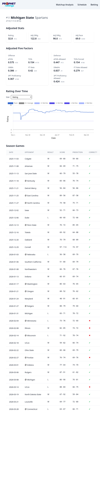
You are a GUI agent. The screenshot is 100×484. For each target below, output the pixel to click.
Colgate (28, 159)
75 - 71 (75, 203)
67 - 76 (75, 269)
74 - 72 (75, 328)
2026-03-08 (14, 379)
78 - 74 (75, 335)
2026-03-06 (14, 372)
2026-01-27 (14, 306)
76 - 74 (75, 180)
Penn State (31, 225)
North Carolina (33, 203)
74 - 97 (75, 247)
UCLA (27, 343)
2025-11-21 (14, 188)
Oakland (28, 240)
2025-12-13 (14, 225)
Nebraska (31, 254)
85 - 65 (75, 225)
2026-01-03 (14, 254)
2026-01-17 (14, 284)
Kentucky (31, 181)
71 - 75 (75, 166)
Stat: (8, 97)
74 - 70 (75, 365)
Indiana (28, 276)
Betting (94, 4)
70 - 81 (75, 379)
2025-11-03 (14, 159)
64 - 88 (75, 232)
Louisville (29, 402)
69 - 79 (75, 261)
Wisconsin (31, 335)
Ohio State (29, 350)
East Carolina (32, 195)
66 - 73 (75, 210)
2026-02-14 (14, 335)
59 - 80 (75, 158)
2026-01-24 (14, 298)
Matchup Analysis (64, 4)
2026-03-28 (14, 409)
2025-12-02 (14, 210)
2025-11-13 (14, 173)
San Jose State (31, 173)
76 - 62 (75, 291)
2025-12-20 (14, 240)
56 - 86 (75, 188)
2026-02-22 (14, 350)
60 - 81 (75, 298)
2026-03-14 (14, 387)
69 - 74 (75, 276)
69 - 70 (75, 254)
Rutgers (30, 306)
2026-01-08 (14, 269)
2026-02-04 (14, 321)
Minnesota (31, 321)
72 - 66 (75, 217)
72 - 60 (75, 320)
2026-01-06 (14, 262)
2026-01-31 (14, 313)
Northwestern (31, 269)
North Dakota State (33, 394)
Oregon (30, 291)
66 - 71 (75, 409)
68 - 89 (75, 239)
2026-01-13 (14, 276)
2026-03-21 (14, 402)
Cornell (28, 247)
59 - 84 (75, 394)
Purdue (30, 357)
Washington (32, 284)
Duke (27, 217)
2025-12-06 (14, 217)
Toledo (28, 232)
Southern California (33, 262)
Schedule (81, 4)
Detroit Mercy (30, 188)
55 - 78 (75, 173)
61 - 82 (75, 372)
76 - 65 (75, 284)
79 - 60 (75, 306)
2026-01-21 (14, 291)
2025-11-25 (14, 195)
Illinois (27, 328)
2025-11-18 (14, 181)
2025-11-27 (14, 203)
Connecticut (32, 409)
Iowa (27, 210)
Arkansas (29, 166)
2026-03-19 (14, 394)
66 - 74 (75, 342)
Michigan (29, 313)
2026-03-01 (14, 365)
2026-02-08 (14, 328)
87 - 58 (75, 195)
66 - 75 (75, 387)
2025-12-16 (14, 232)
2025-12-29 (14, 247)
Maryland (29, 298)
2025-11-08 (14, 166)
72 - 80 (75, 401)
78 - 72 (75, 313)
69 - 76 (75, 357)
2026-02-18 (14, 343)
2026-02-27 (14, 357)
